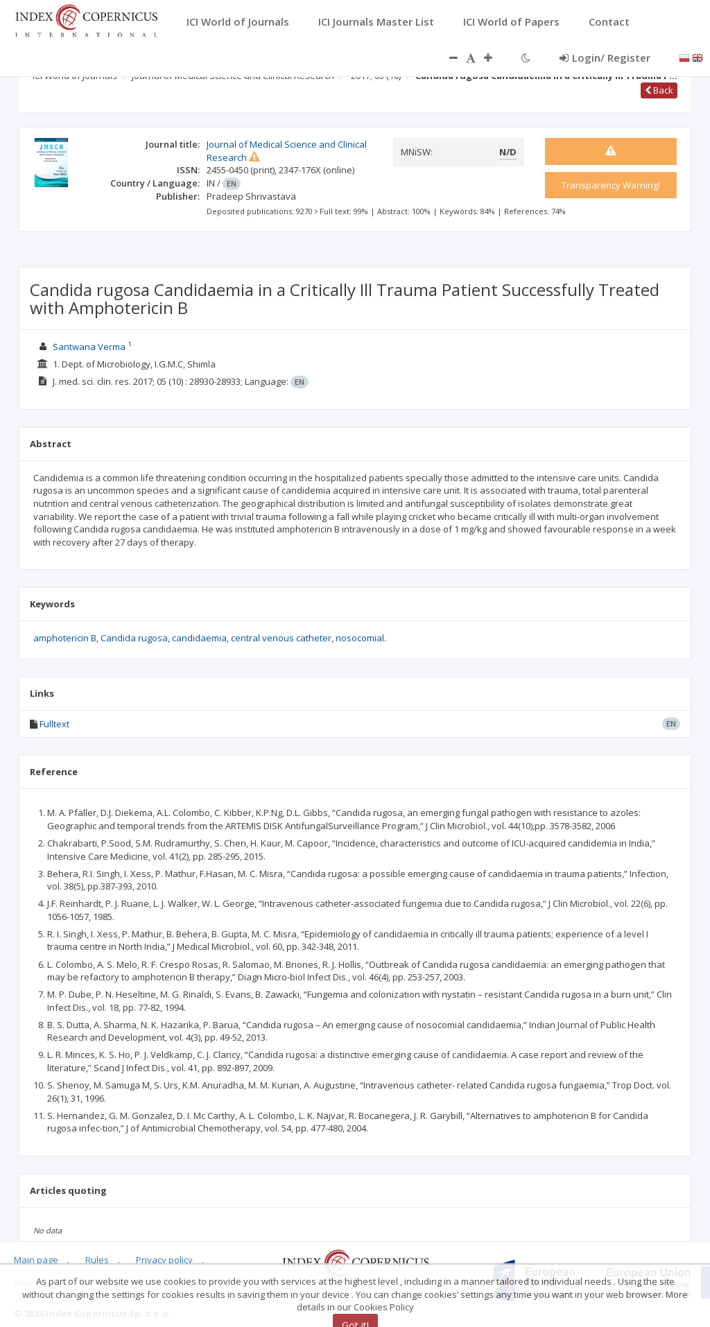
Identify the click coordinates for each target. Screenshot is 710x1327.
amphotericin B (64, 638)
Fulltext (54, 724)
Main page (36, 1260)
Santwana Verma (89, 346)
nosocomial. (361, 638)
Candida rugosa (134, 638)
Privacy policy (164, 1260)
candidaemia (199, 638)
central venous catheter (281, 638)
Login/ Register (605, 57)
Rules (97, 1260)
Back (659, 90)
